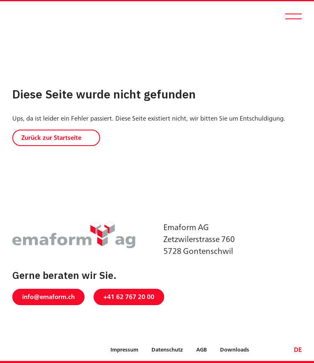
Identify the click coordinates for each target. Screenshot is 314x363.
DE (298, 349)
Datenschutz (167, 350)
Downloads (234, 350)
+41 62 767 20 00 (128, 296)
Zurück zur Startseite (51, 137)
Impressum (124, 350)
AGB (201, 350)
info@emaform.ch (48, 296)
